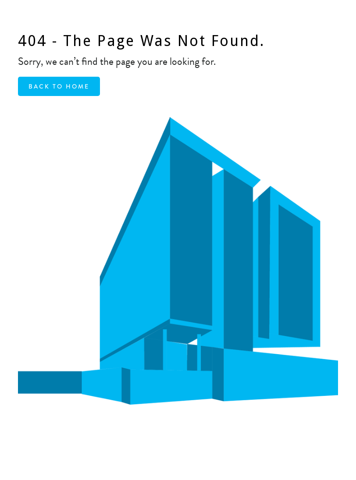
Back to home (58, 86)
